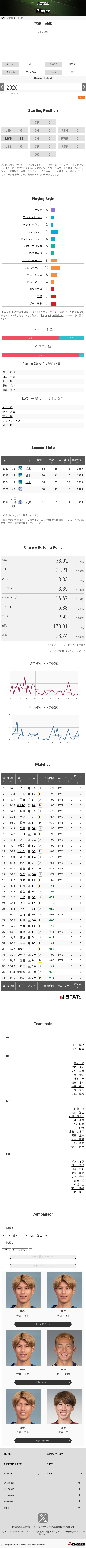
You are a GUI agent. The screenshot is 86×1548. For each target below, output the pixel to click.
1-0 (33, 805)
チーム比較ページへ (43, 1256)
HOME (3, 18)
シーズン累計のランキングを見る (66, 650)
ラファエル (77, 1090)
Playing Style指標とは (52, 315)
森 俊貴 (79, 1120)
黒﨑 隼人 (77, 1067)
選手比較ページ (43, 1324)
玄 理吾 (79, 1127)
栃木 (28, 468)
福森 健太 (77, 1086)
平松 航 (79, 1063)
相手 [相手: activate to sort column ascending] (20, 779)
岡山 (22, 788)
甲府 (22, 799)
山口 (22, 834)
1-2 (33, 845)
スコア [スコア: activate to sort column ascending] (31, 779)
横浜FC (21, 805)
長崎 (22, 822)
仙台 (22, 868)
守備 (39, 296)
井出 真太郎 (76, 1131)
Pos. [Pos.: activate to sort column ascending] (59, 779)
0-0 (34, 834)
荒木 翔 (7, 416)
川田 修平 (77, 1045)
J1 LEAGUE (9, 1483)
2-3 (33, 891)
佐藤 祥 (79, 1108)
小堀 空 (79, 1184)
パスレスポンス (33, 246)
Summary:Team (54, 1454)
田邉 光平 (8, 390)
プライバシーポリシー (41, 1527)
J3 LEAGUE (9, 1495)
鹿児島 (21, 845)
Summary (8, 1502)
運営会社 (56, 1527)
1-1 (34, 822)
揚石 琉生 (77, 1147)
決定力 (38, 210)
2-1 (33, 799)
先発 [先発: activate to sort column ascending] (51, 461)
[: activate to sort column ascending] (10, 461)
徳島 (22, 862)
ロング (35, 231)
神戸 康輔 (77, 1139)
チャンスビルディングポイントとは (65, 645)
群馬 (22, 885)
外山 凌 (7, 381)
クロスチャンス (33, 267)
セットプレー (31, 238)
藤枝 (22, 937)
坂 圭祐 (79, 1074)
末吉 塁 (7, 407)
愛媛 (22, 874)
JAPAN (50, 1463)
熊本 (22, 880)
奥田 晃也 (77, 1165)
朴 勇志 (79, 1143)
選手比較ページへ (43, 1266)
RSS (82, 97)
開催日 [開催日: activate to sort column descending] (11, 779)
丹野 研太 (77, 1048)
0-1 (33, 851)
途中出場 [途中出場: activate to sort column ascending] (64, 461)
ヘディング (32, 224)
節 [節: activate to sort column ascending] (3, 779)
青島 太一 (77, 1135)
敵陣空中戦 (35, 253)
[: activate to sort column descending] (4, 461)
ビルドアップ (34, 281)
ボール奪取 (35, 303)
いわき (21, 851)
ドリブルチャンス (32, 260)
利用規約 (17, 1527)
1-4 (33, 857)
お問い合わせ (67, 1527)
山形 (22, 793)
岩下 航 (7, 425)
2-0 (33, 908)
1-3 (33, 793)
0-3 (33, 788)
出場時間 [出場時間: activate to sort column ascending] (77, 461)
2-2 (34, 839)
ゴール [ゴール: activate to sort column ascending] (68, 779)
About (49, 1473)
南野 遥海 (77, 1188)
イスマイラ (77, 1161)
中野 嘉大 (8, 411)
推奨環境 (26, 1527)
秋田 (22, 811)
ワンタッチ (32, 217)
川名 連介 (77, 1169)
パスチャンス (34, 274)
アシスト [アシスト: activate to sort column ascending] (77, 779)
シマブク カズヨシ (13, 420)
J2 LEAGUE (9, 1489)
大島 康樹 (77, 1173)
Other (6, 1508)
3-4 (33, 914)
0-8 (33, 828)
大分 (22, 816)
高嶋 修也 (77, 1094)
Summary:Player (13, 1463)
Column (8, 1473)
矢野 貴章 (77, 1176)
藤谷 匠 (79, 1078)
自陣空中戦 (35, 289)
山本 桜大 (77, 1192)
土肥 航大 (77, 1124)
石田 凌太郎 (76, 1116)
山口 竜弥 (8, 376)
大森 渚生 (77, 1112)
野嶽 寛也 (8, 385)
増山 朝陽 (8, 372)
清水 (22, 857)
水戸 (28, 489)
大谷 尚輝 (77, 1071)
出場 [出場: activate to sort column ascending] (39, 461)
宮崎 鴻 (79, 1180)
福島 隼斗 (77, 1082)
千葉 (22, 828)
